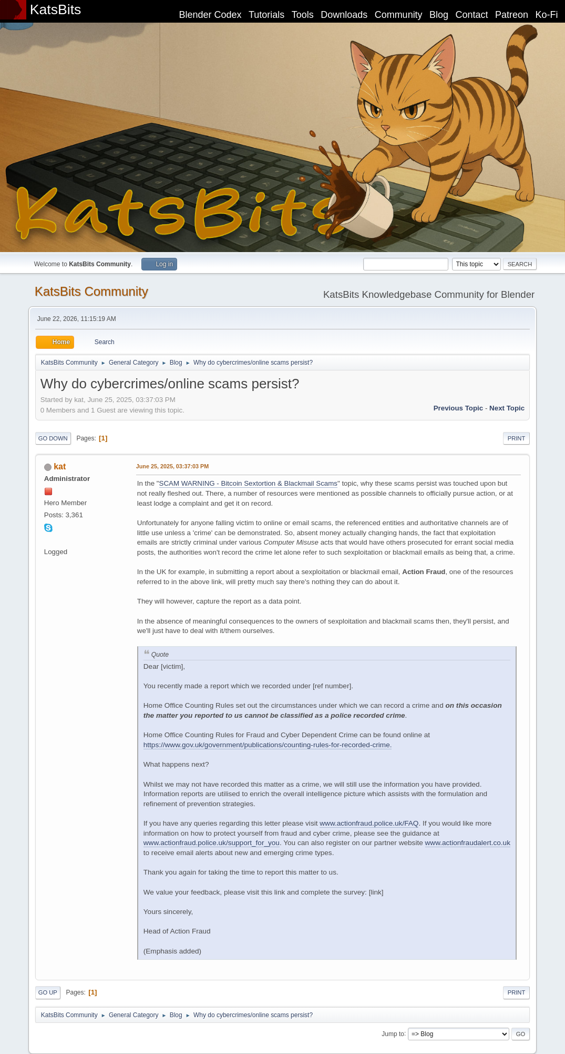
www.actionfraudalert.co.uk (467, 843)
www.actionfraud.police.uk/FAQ (369, 823)
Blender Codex (210, 14)
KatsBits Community (91, 291)
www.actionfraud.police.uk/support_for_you (211, 843)
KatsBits (55, 9)
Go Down (53, 438)
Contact (472, 14)
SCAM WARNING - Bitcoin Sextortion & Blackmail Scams (248, 483)
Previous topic (459, 408)
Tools (303, 14)
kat (60, 466)
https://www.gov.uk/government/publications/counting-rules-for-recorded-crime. (267, 745)
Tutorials (266, 14)
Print (517, 438)
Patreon (511, 14)
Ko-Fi (547, 14)
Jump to (393, 1033)
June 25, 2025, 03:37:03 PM (172, 466)
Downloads (344, 14)
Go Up (47, 992)
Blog (438, 14)
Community (399, 14)
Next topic (507, 408)
